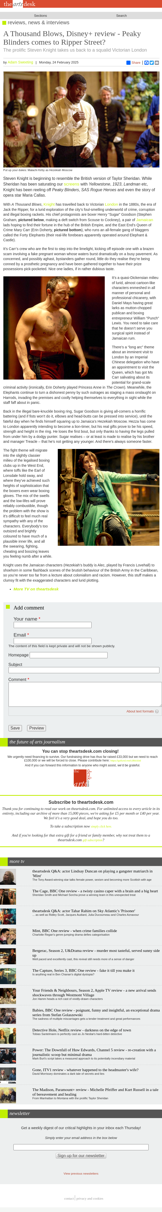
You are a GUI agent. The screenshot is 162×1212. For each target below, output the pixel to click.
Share (133, 63)
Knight (49, 204)
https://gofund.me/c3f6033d (125, 760)
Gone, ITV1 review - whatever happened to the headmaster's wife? (86, 1069)
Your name (25, 619)
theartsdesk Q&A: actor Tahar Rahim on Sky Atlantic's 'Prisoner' (84, 911)
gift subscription (92, 840)
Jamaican (144, 220)
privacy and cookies (89, 1198)
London (111, 204)
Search (121, 16)
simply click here (101, 826)
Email (20, 635)
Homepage (19, 655)
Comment (17, 679)
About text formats (140, 711)
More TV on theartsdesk (36, 589)
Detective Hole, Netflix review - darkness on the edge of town (82, 1030)
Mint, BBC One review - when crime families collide (75, 930)
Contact (69, 1198)
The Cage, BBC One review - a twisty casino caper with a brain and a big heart (95, 891)
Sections (40, 16)
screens (71, 184)
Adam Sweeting (20, 62)
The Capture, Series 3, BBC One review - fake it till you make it (84, 970)
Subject (15, 664)
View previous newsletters (81, 1173)
